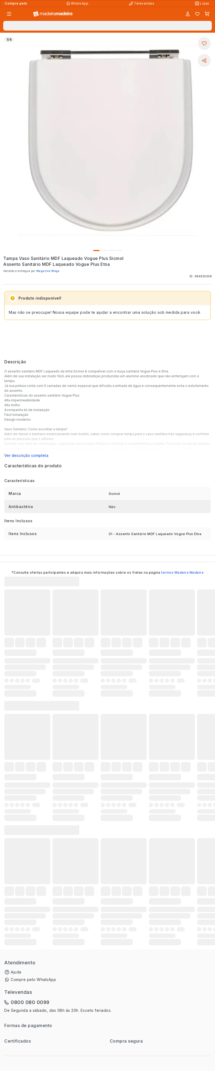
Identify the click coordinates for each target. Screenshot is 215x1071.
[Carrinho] (207, 14)
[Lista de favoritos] (197, 14)
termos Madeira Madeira (182, 572)
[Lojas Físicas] (202, 3)
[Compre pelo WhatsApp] (78, 3)
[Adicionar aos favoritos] (204, 43)
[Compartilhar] (204, 60)
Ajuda (16, 972)
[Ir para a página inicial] (53, 14)
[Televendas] (142, 3)
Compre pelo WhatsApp (33, 979)
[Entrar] (188, 14)
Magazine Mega (48, 271)
